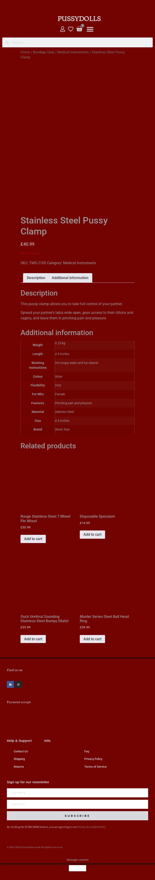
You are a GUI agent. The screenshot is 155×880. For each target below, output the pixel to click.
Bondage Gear (43, 52)
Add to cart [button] (33, 539)
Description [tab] (36, 278)
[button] (90, 29)
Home (25, 52)
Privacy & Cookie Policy (91, 827)
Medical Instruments (73, 52)
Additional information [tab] (70, 278)
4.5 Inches (62, 421)
